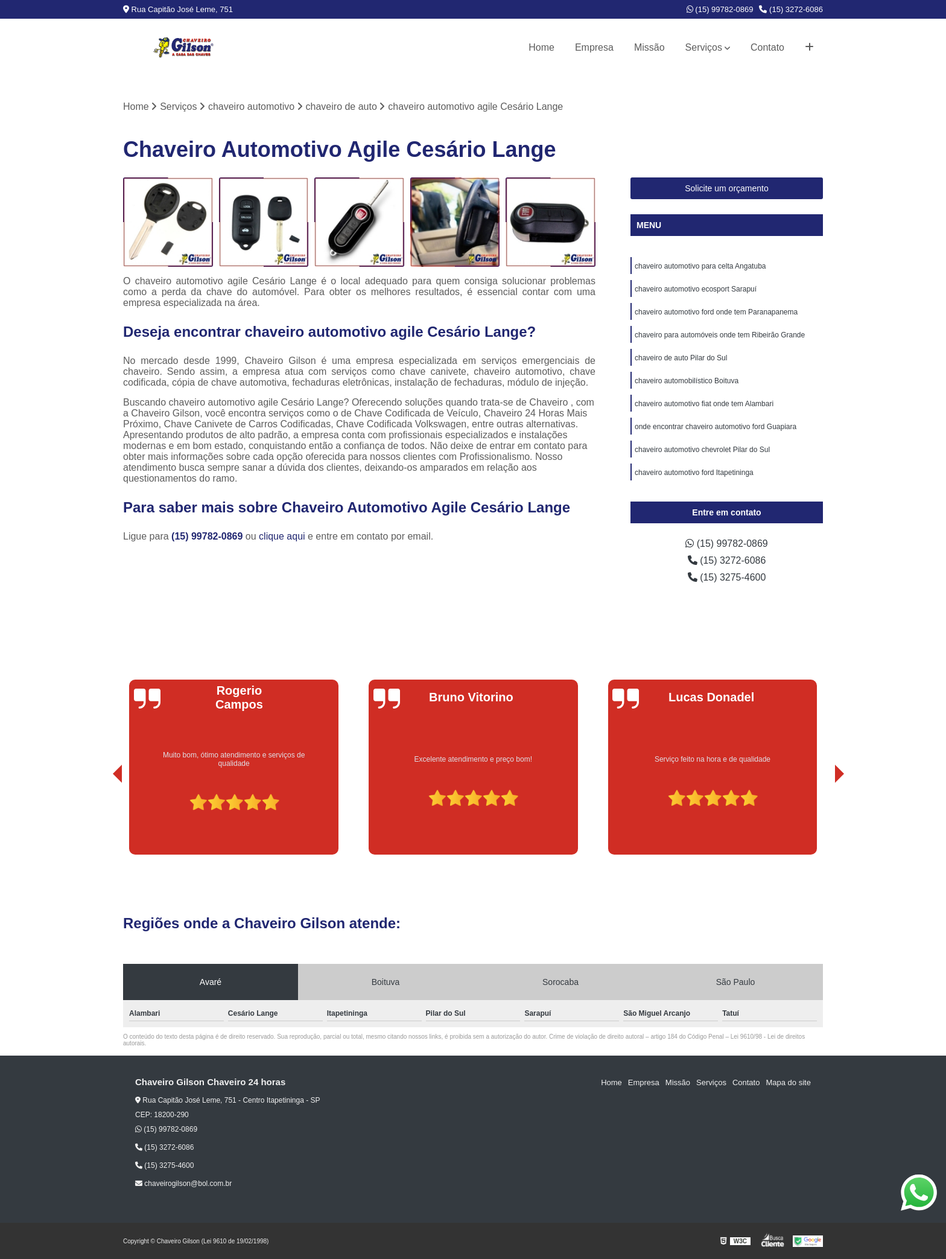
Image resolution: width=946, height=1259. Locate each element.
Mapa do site (788, 1082)
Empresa (594, 47)
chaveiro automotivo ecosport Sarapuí (696, 289)
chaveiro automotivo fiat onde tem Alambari (704, 404)
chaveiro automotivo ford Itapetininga (694, 472)
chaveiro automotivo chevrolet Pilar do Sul (702, 449)
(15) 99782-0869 (720, 9)
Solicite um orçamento (727, 188)
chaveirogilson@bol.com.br (183, 1183)
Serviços (703, 47)
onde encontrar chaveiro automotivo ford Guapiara (715, 426)
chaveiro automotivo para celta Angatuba (700, 266)
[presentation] (101, 820)
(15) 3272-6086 (791, 9)
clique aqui (282, 536)
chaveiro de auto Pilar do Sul (681, 358)
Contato (767, 47)
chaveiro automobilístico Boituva (686, 381)
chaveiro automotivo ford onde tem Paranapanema (716, 312)
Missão (649, 47)
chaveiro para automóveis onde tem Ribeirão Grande (720, 335)
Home (541, 47)
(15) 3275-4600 (727, 577)
